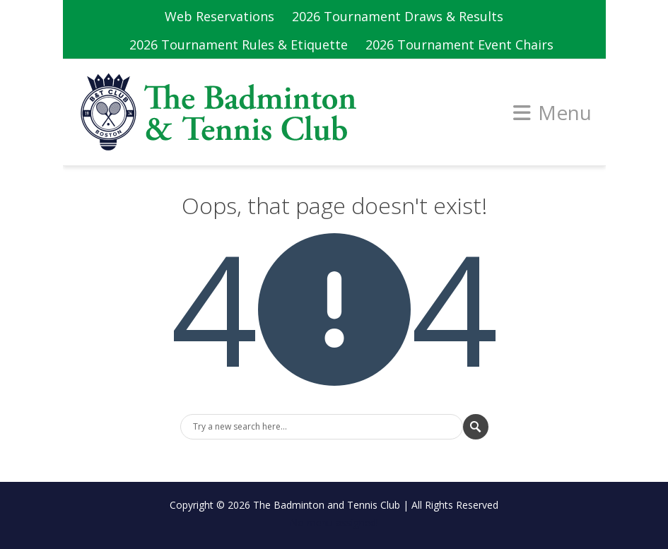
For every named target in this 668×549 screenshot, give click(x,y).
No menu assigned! (334, 522)
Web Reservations (219, 16)
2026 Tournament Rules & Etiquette (238, 44)
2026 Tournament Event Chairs (459, 44)
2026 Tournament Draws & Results (397, 16)
